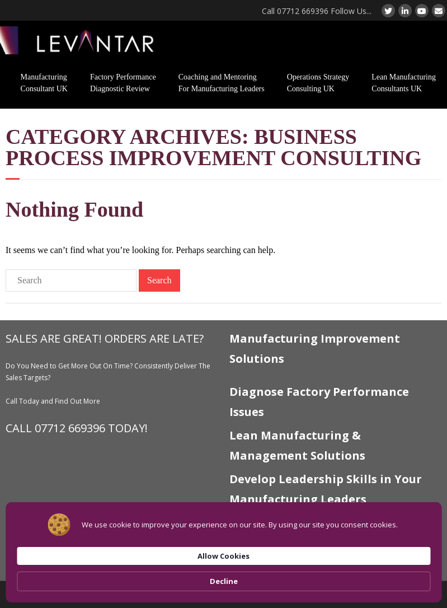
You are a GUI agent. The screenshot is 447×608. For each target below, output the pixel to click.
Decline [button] (404, 575)
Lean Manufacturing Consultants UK (403, 83)
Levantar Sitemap (256, 543)
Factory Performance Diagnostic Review (123, 83)
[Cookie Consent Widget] (223, 575)
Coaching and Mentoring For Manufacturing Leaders (221, 83)
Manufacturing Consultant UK (44, 83)
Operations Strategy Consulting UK (318, 83)
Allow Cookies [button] (330, 575)
